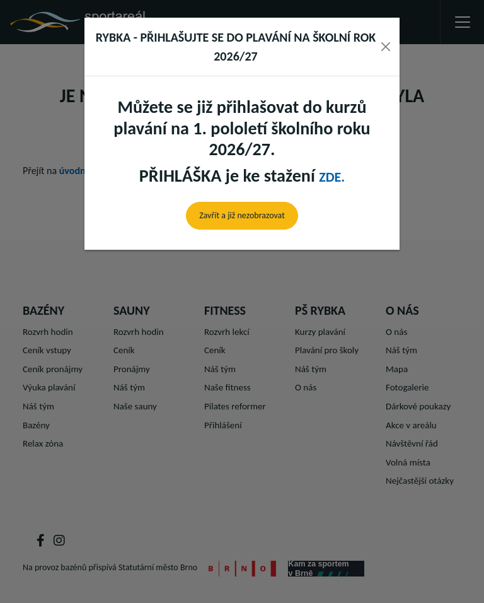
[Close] (386, 46)
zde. (332, 176)
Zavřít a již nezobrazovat (242, 215)
